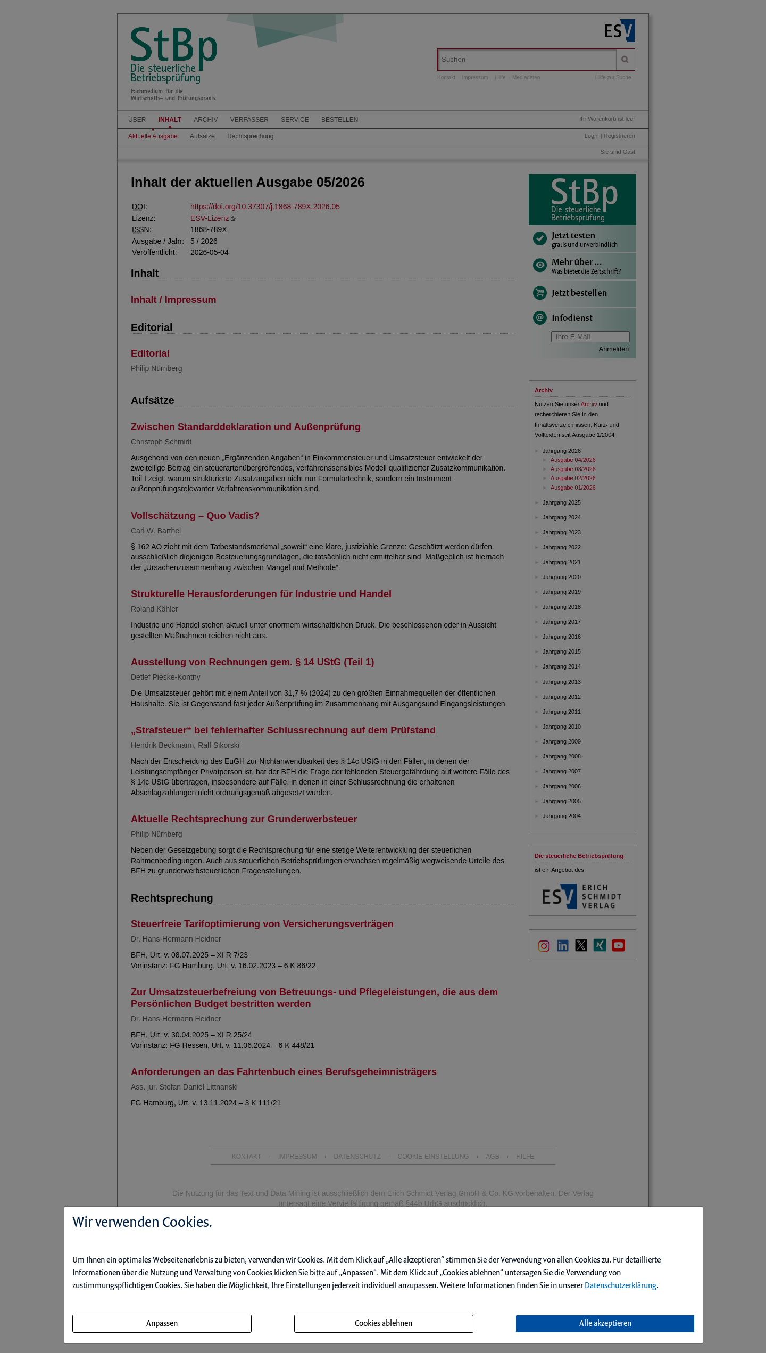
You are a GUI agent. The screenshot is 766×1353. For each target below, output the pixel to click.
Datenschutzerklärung (620, 1286)
